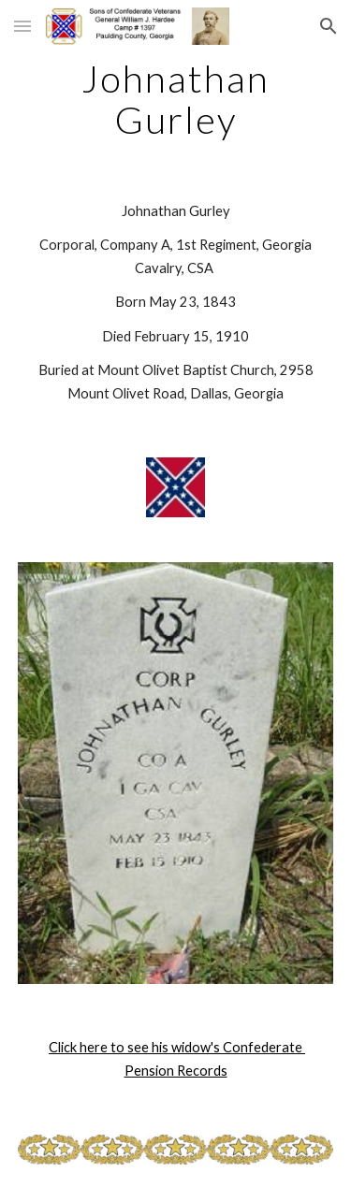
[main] (176, 99)
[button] (22, 25)
